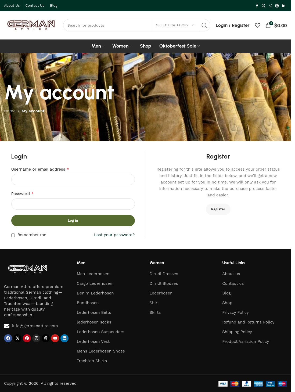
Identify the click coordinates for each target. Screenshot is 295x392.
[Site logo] (31, 25)
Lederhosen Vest (93, 341)
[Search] (136, 25)
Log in (73, 220)
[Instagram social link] (270, 5)
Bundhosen (88, 302)
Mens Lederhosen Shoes (101, 351)
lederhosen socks (94, 322)
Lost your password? (114, 234)
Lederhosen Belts (94, 312)
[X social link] (263, 5)
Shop (227, 302)
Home (10, 111)
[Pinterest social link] (277, 5)
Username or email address (40, 169)
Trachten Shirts (92, 360)
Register (218, 209)
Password (22, 193)
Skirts (155, 312)
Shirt (154, 302)
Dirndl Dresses (164, 273)
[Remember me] (13, 235)
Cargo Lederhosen (94, 283)
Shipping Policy (237, 331)
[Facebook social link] (257, 5)
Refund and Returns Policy (248, 322)
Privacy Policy (235, 312)
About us (231, 273)
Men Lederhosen (93, 273)
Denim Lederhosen (95, 293)
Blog (226, 293)
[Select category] (175, 25)
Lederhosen (161, 293)
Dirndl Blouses (164, 283)
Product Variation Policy (245, 341)
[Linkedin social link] (283, 5)
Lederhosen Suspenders (100, 331)
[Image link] (27, 268)
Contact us (233, 283)
